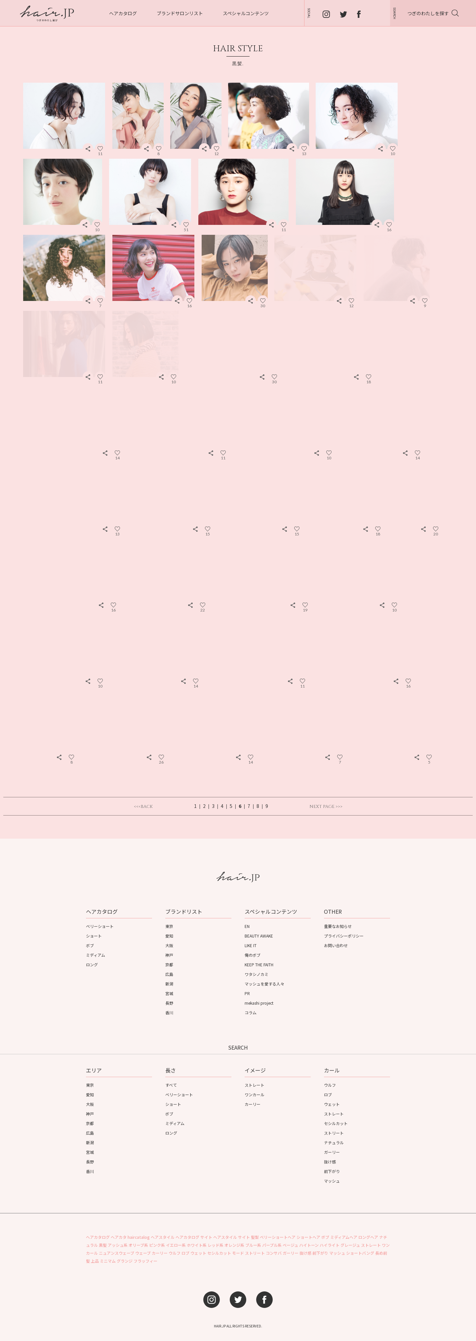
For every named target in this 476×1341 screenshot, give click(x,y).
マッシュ (332, 1181)
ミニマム (108, 1261)
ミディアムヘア (343, 1237)
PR (247, 993)
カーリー (252, 1104)
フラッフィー (145, 1261)
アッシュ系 (118, 1245)
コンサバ (274, 1253)
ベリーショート (100, 926)
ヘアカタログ (123, 13)
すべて (171, 1085)
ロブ (328, 1094)
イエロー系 (176, 1245)
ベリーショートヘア (278, 1237)
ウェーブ (143, 1253)
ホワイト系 (197, 1245)
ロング (92, 964)
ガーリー (332, 1152)
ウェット (332, 1104)
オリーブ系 (138, 1245)
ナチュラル (334, 1142)
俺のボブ (252, 955)
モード (238, 1253)
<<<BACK (143, 807)
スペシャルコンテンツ (246, 13)
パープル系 (272, 1245)
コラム (251, 1012)
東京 (169, 926)
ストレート (254, 1085)
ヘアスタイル (163, 1237)
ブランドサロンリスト (180, 13)
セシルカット (336, 1123)
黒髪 (103, 1245)
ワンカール (254, 1094)
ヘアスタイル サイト (231, 1237)
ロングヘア (368, 1237)
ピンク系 (157, 1245)
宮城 (169, 993)
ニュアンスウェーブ (116, 1253)
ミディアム (95, 955)
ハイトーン (309, 1245)
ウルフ (330, 1085)
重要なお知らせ (338, 926)
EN (247, 926)
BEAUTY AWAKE (259, 936)
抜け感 (330, 1161)
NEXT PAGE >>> (325, 807)
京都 (169, 964)
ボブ (90, 945)
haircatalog (139, 1237)
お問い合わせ (336, 945)
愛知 (169, 936)
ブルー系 (253, 1245)
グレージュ (350, 1245)
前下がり (332, 1171)
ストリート (334, 1133)
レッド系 (215, 1245)
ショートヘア (308, 1237)
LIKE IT (251, 945)
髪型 (255, 1237)
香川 (169, 1012)
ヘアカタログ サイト (194, 1237)
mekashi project (259, 1003)
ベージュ (290, 1245)
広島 (169, 974)
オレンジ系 (234, 1245)
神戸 (169, 955)
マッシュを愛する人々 (264, 983)
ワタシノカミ (256, 974)
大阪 (169, 945)
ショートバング (360, 1253)
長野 (169, 1003)
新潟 (169, 983)
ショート (94, 936)
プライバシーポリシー (344, 936)
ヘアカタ (119, 1237)
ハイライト (329, 1245)
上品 (95, 1261)
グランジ (125, 1261)
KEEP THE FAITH (259, 964)
